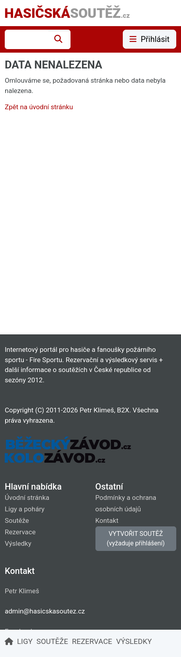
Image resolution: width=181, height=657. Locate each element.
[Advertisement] (90, 225)
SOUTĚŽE (52, 641)
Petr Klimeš (22, 591)
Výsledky (18, 543)
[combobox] (26, 39)
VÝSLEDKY (134, 641)
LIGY (24, 641)
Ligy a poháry (24, 509)
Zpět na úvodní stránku (39, 107)
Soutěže (17, 520)
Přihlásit (150, 39)
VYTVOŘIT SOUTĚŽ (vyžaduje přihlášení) (136, 538)
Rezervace (20, 532)
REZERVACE (92, 641)
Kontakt (107, 520)
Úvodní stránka (27, 497)
